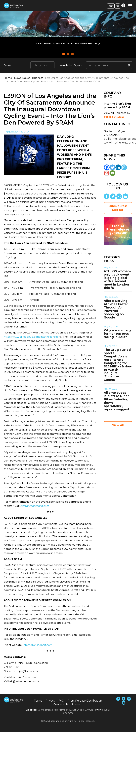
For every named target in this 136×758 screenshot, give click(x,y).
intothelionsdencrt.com (37, 644)
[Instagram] (124, 167)
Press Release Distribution (84, 700)
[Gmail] (107, 173)
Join (111, 6)
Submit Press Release (117, 207)
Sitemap (76, 704)
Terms (38, 700)
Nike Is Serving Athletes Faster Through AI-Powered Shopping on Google (116, 309)
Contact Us (60, 704)
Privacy (50, 700)
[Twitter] (112, 167)
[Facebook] (107, 167)
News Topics (22, 77)
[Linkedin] (118, 167)
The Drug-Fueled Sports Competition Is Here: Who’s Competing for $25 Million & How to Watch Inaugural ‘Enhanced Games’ (118, 365)
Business (37, 77)
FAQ (61, 700)
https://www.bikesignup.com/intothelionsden (32, 336)
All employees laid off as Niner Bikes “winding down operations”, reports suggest (116, 401)
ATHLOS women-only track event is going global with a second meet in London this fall (117, 279)
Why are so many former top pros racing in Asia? (117, 333)
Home (8, 77)
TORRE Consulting (114, 117)
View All (118, 425)
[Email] (112, 173)
